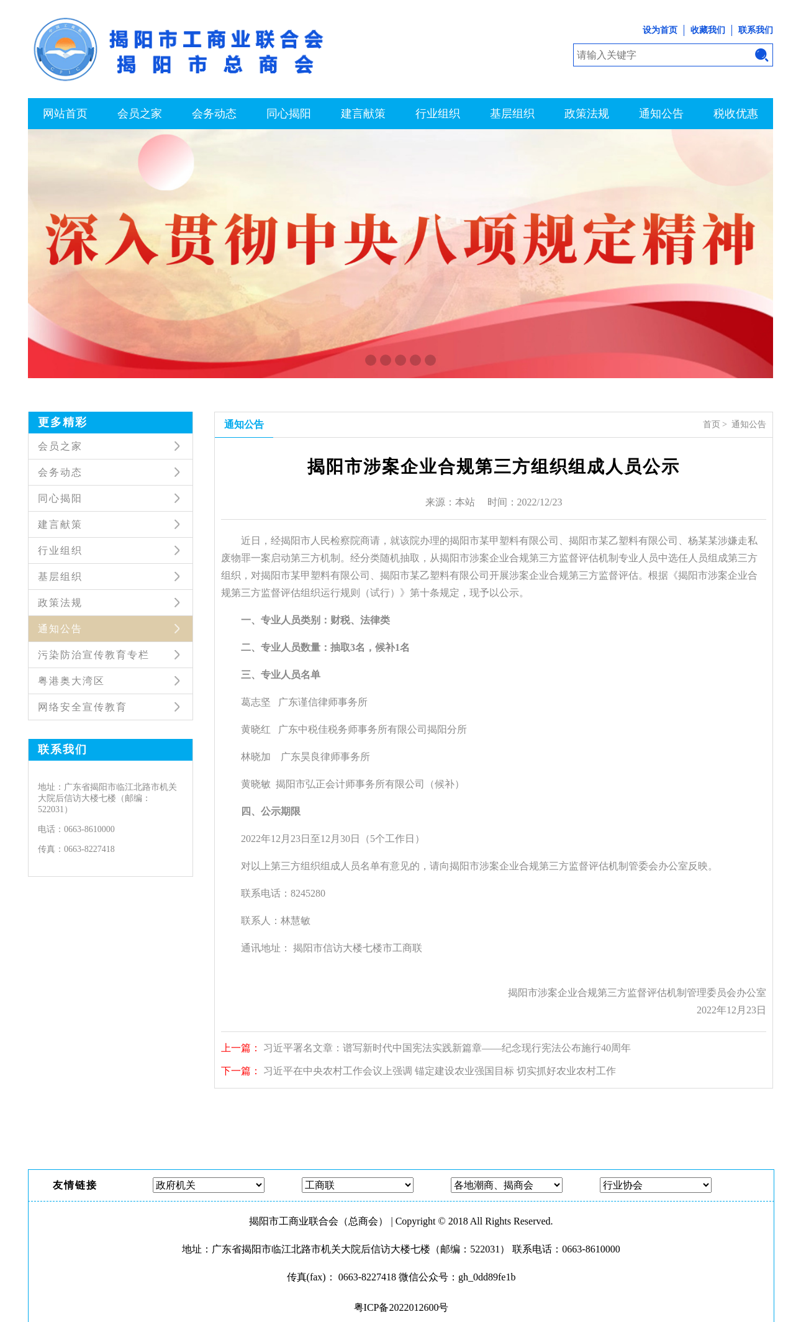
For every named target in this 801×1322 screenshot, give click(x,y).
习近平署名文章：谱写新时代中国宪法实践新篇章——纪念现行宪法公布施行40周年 (447, 1048)
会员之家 (139, 113)
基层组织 (512, 113)
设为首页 (660, 30)
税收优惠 (735, 113)
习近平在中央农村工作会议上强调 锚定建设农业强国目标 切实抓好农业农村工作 (439, 1071)
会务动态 (214, 113)
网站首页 (65, 113)
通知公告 (661, 113)
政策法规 (586, 113)
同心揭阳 (288, 113)
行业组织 (437, 113)
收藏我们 (707, 30)
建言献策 (363, 113)
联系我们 (755, 30)
